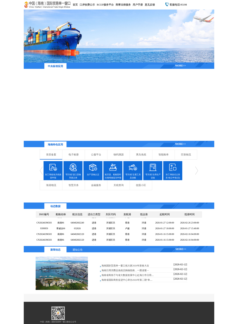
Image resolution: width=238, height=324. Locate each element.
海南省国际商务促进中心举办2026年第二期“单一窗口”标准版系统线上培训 (141, 280)
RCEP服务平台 (105, 4)
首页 (75, 4)
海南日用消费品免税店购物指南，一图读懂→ (125, 270)
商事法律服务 (123, 4)
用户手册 (138, 4)
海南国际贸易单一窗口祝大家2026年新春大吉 (125, 265)
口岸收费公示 (87, 4)
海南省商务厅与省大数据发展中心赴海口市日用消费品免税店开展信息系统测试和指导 (147, 275)
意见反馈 (150, 4)
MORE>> (180, 65)
